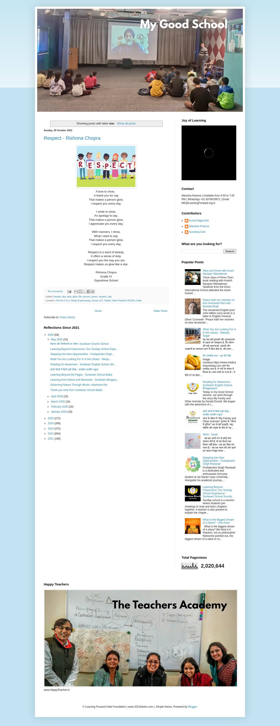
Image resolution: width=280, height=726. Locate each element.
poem (94, 296)
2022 (51, 433)
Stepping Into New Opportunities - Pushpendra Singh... (82, 354)
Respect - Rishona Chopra (72, 138)
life (80, 296)
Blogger (192, 706)
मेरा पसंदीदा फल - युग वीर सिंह (217, 355)
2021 (51, 438)
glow (75, 296)
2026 (51, 334)
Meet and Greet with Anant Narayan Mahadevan (218, 272)
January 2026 (59, 411)
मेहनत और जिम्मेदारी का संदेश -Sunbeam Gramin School (79, 343)
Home (98, 311)
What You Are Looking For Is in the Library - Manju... (80, 359)
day (64, 296)
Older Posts (160, 311)
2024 (51, 423)
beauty (57, 296)
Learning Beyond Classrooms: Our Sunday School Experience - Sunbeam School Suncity (217, 492)
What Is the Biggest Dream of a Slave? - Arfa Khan (218, 521)
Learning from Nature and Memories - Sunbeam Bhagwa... (84, 379)
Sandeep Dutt (197, 231)
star (110, 296)
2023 (51, 428)
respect (102, 296)
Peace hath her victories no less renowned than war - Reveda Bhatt (218, 303)
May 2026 (57, 339)
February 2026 (60, 406)
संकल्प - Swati (210, 434)
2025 (51, 418)
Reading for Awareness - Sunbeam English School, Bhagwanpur (218, 385)
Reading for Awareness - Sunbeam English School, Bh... (83, 364)
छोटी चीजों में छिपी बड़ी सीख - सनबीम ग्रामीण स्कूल (74, 369)
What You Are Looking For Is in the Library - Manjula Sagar (219, 332)
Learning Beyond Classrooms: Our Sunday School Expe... (84, 349)
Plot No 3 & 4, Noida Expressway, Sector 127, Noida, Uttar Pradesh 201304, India (99, 300)
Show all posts (126, 123)
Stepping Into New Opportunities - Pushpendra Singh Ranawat (219, 461)
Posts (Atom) (67, 317)
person (86, 296)
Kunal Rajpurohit (199, 220)
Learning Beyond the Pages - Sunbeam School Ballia (81, 374)
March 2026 (58, 401)
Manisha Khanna (199, 226)
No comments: (56, 291)
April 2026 (57, 396)
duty (69, 296)
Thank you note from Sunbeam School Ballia (76, 390)
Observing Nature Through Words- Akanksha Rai (78, 384)
